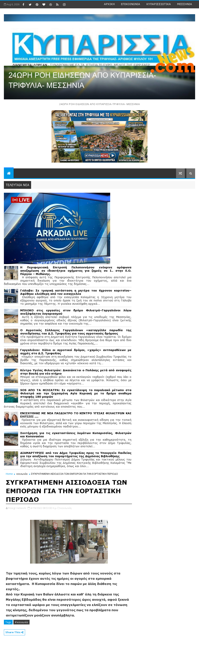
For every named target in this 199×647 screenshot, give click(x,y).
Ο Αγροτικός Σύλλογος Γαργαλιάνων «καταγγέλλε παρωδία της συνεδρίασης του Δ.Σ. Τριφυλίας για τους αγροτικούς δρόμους (75, 331)
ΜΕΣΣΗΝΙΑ (184, 4)
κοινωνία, (66, 508)
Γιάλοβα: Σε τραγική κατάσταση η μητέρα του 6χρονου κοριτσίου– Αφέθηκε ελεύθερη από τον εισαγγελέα (75, 292)
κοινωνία (22, 473)
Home (9, 473)
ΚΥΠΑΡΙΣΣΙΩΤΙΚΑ (158, 4)
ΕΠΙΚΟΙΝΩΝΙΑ (130, 4)
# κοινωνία (21, 622)
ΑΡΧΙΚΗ (109, 4)
